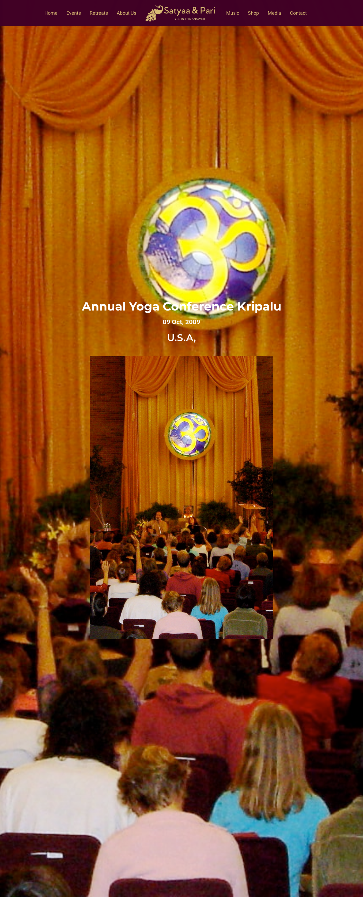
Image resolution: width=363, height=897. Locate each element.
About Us (126, 13)
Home (51, 13)
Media (274, 13)
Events (73, 13)
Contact (298, 13)
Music (232, 13)
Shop (253, 13)
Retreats (99, 13)
